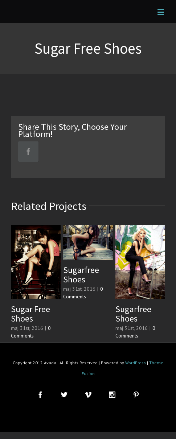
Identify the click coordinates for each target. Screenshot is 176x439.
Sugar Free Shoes (30, 313)
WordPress (135, 362)
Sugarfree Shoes (81, 274)
